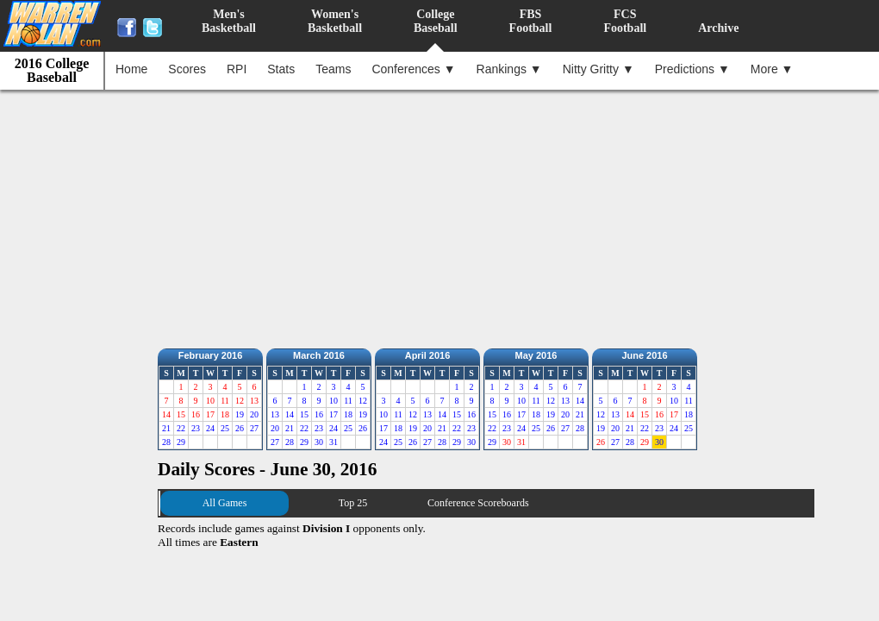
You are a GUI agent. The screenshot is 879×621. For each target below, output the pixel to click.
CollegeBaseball (436, 21)
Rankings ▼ (509, 69)
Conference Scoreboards (478, 503)
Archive (718, 28)
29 (181, 442)
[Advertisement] (444, 215)
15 (304, 414)
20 (254, 414)
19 (239, 414)
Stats (281, 69)
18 (348, 414)
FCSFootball (624, 21)
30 (319, 442)
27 (254, 428)
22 (181, 428)
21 (166, 428)
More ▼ (772, 69)
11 (348, 400)
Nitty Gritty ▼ (598, 69)
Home (131, 69)
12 (362, 400)
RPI (236, 69)
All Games (225, 503)
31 (333, 442)
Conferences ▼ (413, 69)
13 (275, 414)
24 (210, 428)
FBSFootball (530, 21)
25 (225, 428)
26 (239, 428)
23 (195, 428)
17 (333, 414)
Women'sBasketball (335, 21)
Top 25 (353, 503)
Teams (333, 69)
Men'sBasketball (229, 21)
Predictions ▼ (692, 69)
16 (319, 414)
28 (166, 442)
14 (289, 414)
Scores (187, 69)
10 (333, 400)
